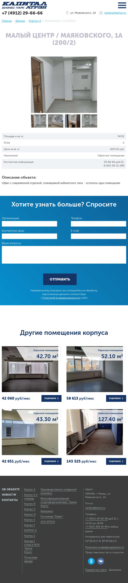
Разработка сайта (95, 569)
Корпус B (29, 503)
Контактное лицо (13, 230)
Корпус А (35, 21)
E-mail (75, 230)
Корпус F (29, 525)
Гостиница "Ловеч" (52, 516)
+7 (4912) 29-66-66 (22, 13)
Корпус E (29, 519)
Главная (7, 21)
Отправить (60, 279)
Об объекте (11, 489)
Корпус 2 (29, 535)
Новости (9, 494)
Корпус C (30, 509)
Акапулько (47, 511)
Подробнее (51, 398)
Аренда (20, 21)
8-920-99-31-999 (114, 165)
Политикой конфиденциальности (61, 297)
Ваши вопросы (11, 243)
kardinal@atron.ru (115, 13)
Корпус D (30, 514)
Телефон (76, 218)
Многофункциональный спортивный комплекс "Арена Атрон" (59, 502)
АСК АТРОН (48, 521)
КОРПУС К (30, 530)
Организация (10, 218)
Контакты (10, 500)
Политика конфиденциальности (104, 547)
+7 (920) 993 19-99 (96, 526)
